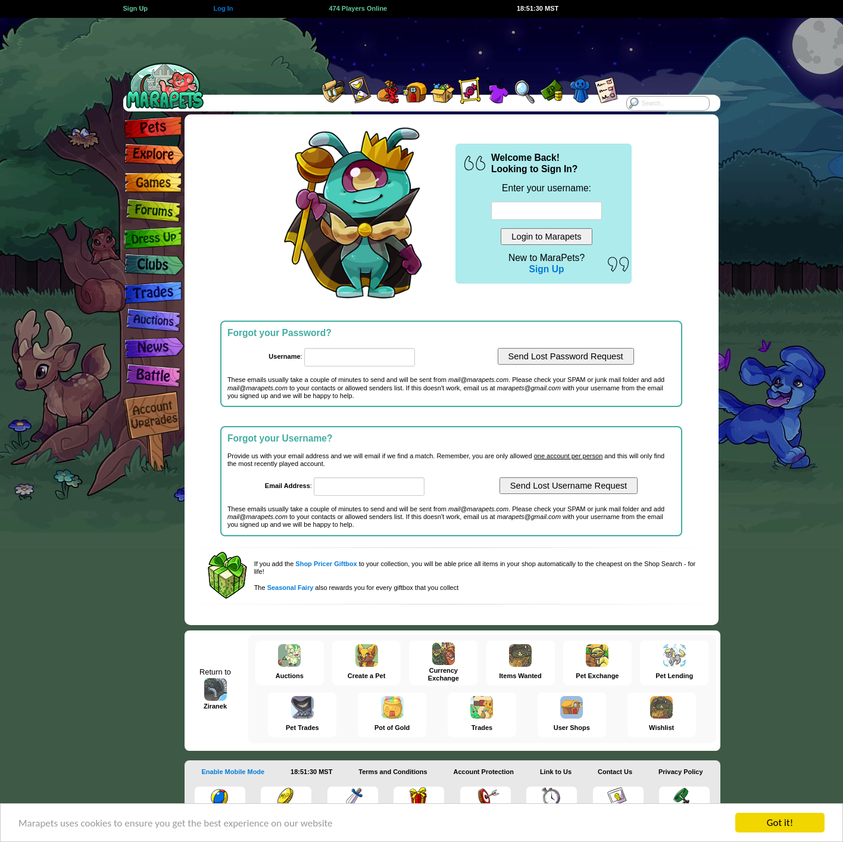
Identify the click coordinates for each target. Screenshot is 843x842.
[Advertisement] (410, 45)
